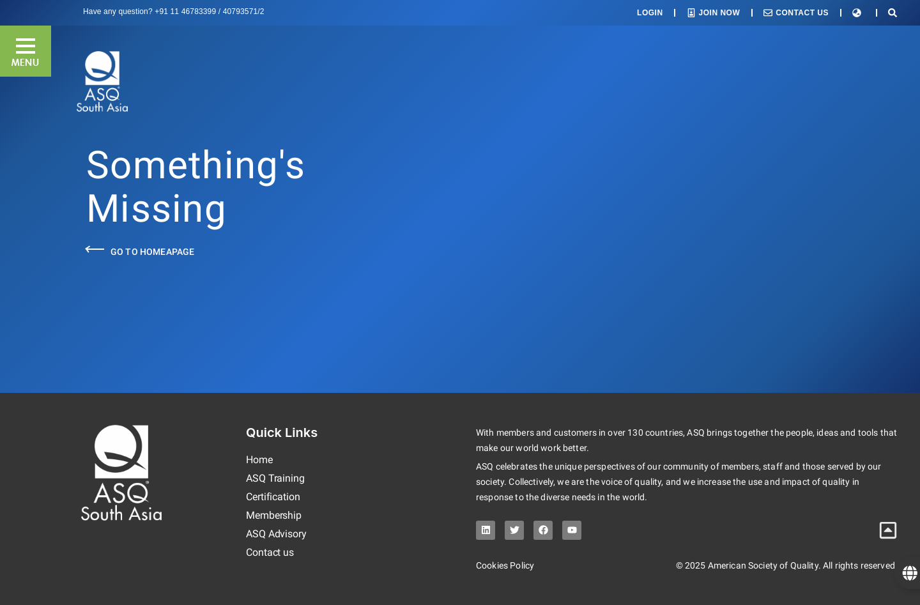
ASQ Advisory (276, 534)
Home (259, 460)
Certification (273, 497)
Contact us (270, 552)
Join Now (719, 12)
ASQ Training (275, 478)
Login (650, 12)
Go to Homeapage (152, 252)
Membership (274, 515)
